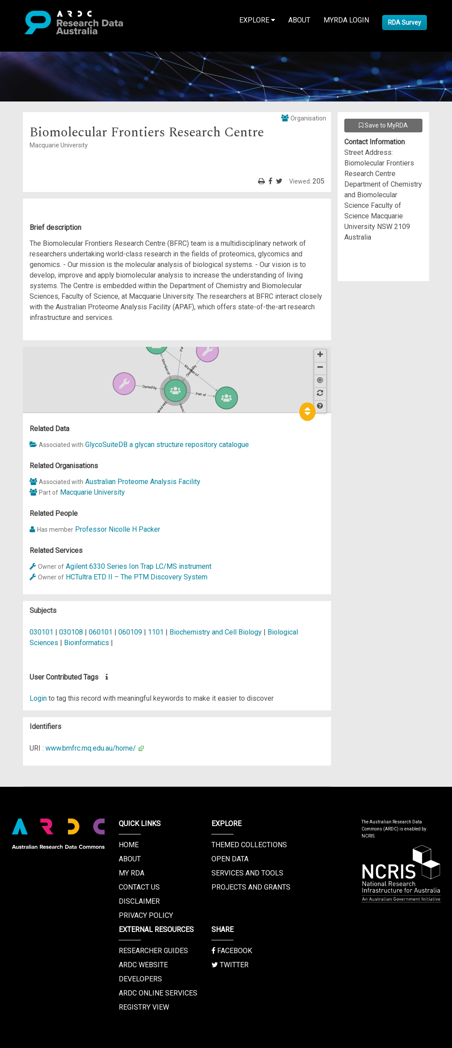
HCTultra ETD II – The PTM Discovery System (136, 577)
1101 (157, 632)
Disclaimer (139, 901)
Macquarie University (92, 492)
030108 (72, 632)
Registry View (144, 1007)
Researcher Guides (153, 951)
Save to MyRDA (383, 125)
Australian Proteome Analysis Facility (142, 481)
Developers (140, 979)
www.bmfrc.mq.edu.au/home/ (90, 748)
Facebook (231, 951)
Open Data (230, 859)
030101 (42, 632)
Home (129, 845)
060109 (131, 632)
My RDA (131, 873)
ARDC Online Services (158, 993)
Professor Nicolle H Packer (117, 529)
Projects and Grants (250, 887)
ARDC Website (143, 965)
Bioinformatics (87, 643)
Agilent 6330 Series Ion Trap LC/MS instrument (138, 566)
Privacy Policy (146, 915)
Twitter (230, 965)
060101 (101, 632)
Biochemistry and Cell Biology (217, 632)
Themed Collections (249, 845)
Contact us (139, 887)
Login (38, 698)
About (299, 20)
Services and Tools (247, 873)
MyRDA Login (346, 20)
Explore (257, 20)
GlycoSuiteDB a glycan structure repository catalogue (167, 444)
